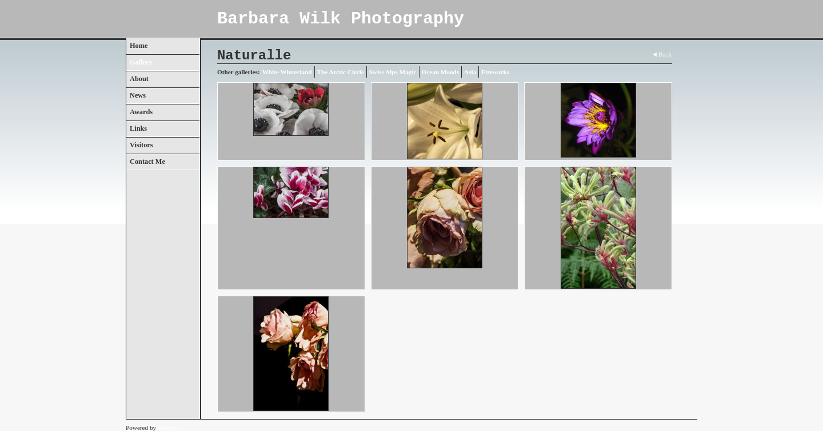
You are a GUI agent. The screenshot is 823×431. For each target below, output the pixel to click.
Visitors (141, 145)
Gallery (141, 62)
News (138, 95)
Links (138, 128)
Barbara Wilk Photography (340, 19)
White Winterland (287, 72)
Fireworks (495, 72)
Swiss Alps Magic (393, 72)
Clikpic (167, 427)
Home (138, 46)
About (139, 79)
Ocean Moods (441, 72)
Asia (470, 72)
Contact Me (147, 162)
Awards (141, 112)
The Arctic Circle (340, 72)
